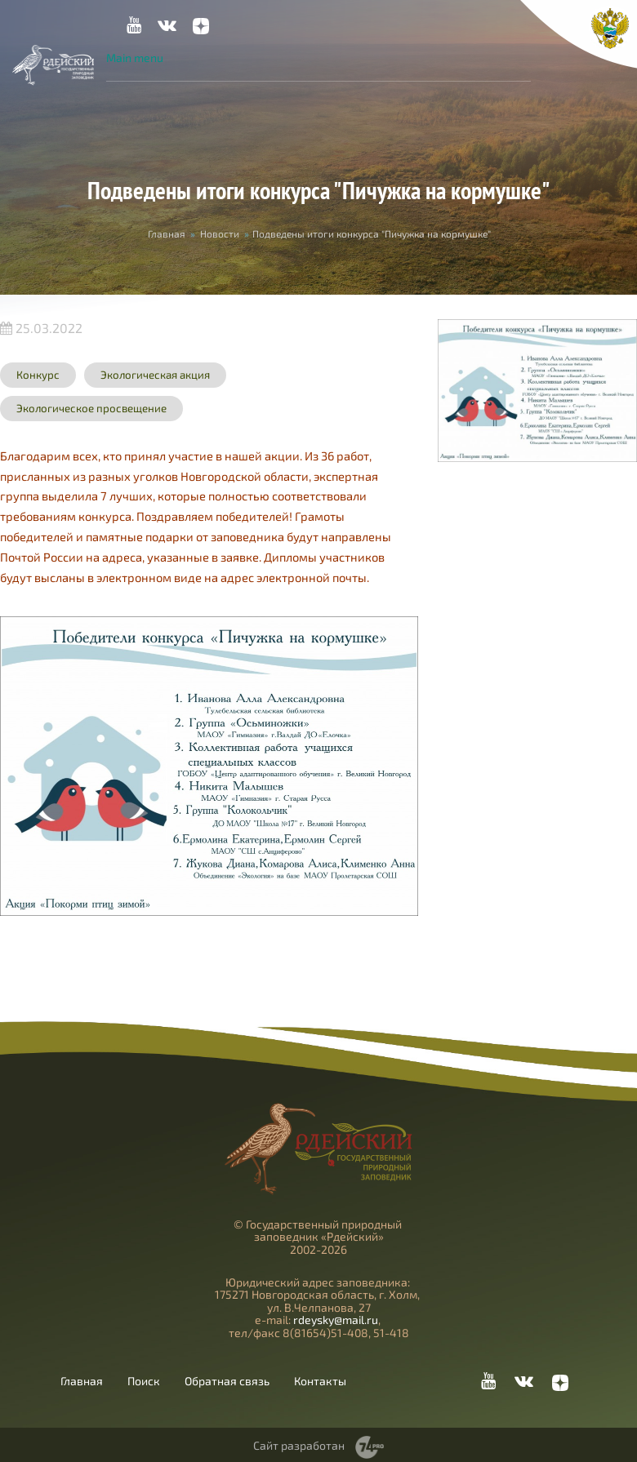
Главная (166, 233)
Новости (219, 233)
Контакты (320, 1381)
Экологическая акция (155, 374)
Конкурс (38, 374)
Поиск (143, 1381)
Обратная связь (227, 1381)
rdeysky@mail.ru (335, 1319)
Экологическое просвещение (91, 408)
